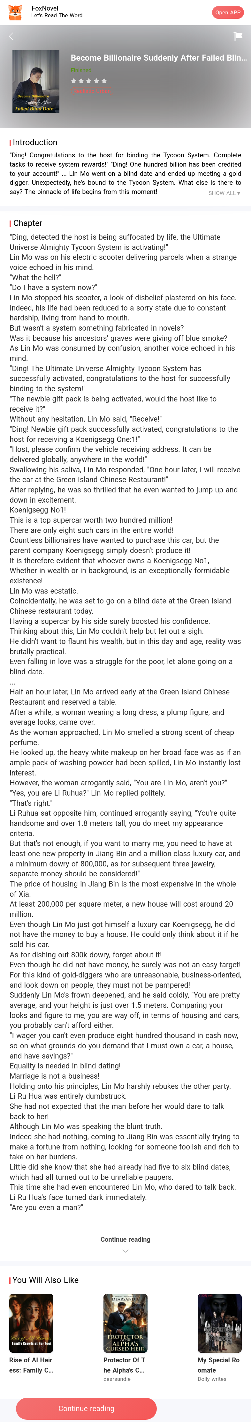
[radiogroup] (89, 81)
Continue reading (86, 1408)
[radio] (75, 81)
